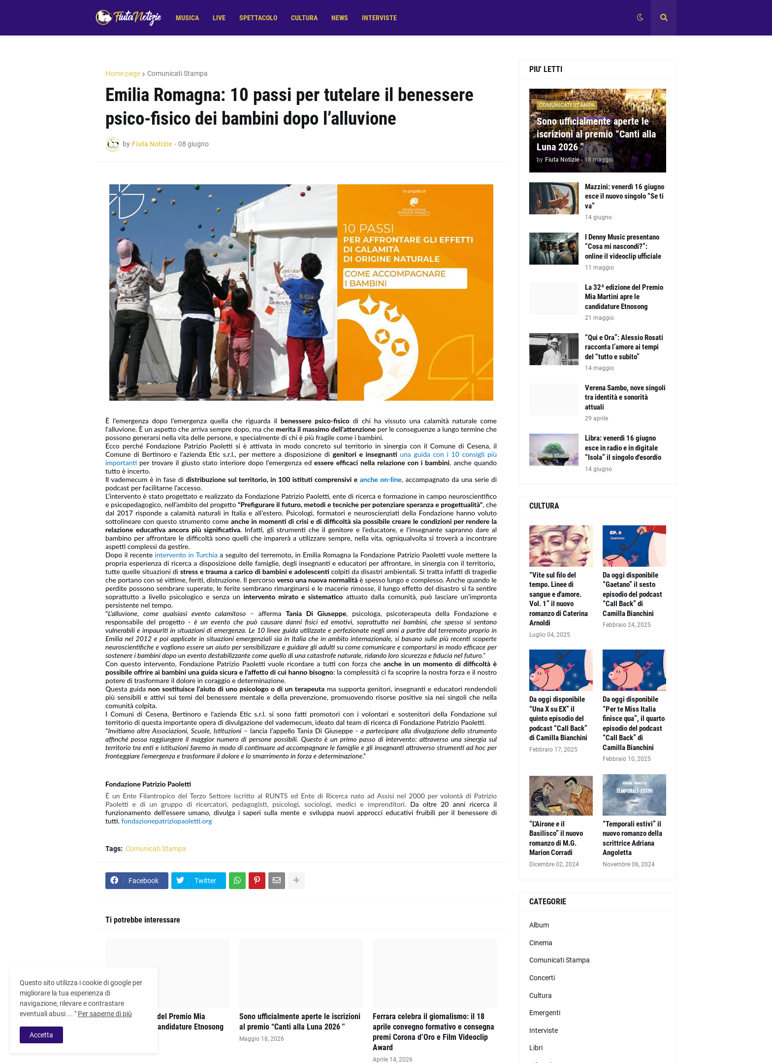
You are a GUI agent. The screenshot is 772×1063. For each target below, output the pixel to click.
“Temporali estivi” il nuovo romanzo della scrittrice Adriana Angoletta (632, 838)
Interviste (543, 1030)
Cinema (540, 943)
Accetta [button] (41, 1035)
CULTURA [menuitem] (304, 18)
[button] (640, 17)
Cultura (540, 995)
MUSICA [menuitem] (187, 18)
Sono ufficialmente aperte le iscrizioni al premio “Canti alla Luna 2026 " (299, 1021)
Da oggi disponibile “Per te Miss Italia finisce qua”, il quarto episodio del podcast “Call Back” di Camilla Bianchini (634, 723)
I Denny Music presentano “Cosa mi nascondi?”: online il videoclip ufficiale (623, 247)
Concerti (542, 978)
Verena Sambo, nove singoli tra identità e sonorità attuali (625, 397)
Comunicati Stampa (177, 73)
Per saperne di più (105, 1014)
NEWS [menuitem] (339, 18)
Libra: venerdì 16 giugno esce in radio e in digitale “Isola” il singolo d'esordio (623, 448)
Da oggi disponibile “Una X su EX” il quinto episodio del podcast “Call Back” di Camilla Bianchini (558, 718)
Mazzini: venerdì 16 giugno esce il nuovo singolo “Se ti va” (624, 196)
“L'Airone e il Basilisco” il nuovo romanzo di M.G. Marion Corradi (556, 838)
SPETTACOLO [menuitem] (258, 18)
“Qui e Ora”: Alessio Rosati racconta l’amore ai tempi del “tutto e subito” (624, 347)
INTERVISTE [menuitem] (379, 18)
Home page (122, 73)
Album (539, 925)
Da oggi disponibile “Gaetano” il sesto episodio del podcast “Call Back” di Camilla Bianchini (632, 594)
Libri (536, 1048)
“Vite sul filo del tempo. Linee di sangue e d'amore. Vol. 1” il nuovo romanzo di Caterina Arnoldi (558, 599)
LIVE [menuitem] (219, 18)
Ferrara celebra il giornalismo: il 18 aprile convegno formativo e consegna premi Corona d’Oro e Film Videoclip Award (433, 1032)
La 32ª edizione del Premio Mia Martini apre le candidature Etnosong (164, 1021)
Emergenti (544, 1013)
